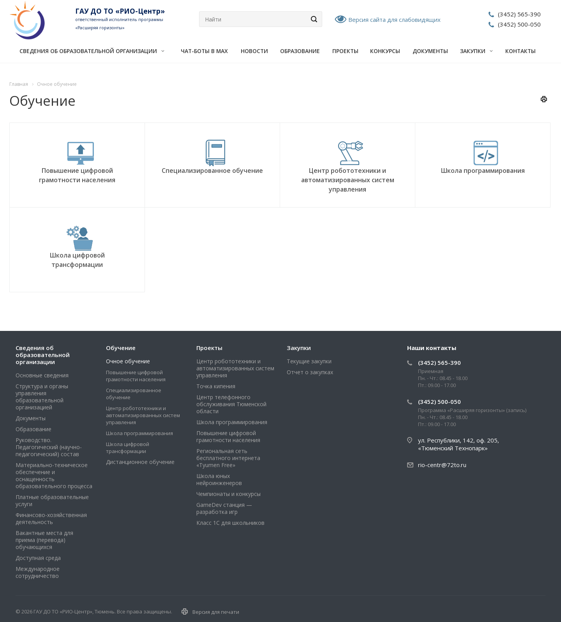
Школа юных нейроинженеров (219, 479)
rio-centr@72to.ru (442, 465)
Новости (254, 51)
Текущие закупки (309, 361)
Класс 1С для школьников (230, 522)
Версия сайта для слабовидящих (394, 19)
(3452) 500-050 (519, 24)
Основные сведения (42, 375)
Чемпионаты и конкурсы (228, 494)
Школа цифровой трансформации (127, 448)
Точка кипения (215, 386)
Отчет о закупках (310, 372)
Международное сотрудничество (38, 572)
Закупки (476, 51)
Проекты (345, 51)
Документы (430, 51)
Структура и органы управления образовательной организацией (42, 396)
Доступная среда (38, 558)
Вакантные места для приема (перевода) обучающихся (44, 540)
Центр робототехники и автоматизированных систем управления (347, 180)
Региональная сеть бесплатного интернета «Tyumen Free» (228, 458)
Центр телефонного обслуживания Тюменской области (231, 404)
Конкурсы (385, 51)
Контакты (520, 51)
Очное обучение (128, 361)
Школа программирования (483, 170)
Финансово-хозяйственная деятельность (51, 518)
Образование (300, 51)
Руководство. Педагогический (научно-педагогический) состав (49, 447)
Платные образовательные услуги (52, 500)
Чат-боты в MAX (204, 51)
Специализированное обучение (212, 170)
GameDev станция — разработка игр (224, 508)
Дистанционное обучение (140, 462)
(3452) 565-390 (519, 14)
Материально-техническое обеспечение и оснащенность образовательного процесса (54, 475)
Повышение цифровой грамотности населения (136, 376)
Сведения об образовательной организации (91, 51)
